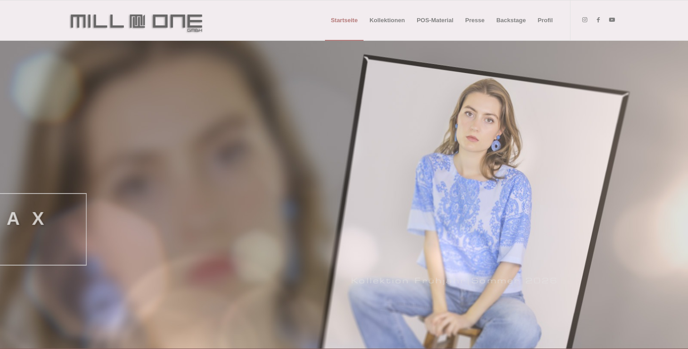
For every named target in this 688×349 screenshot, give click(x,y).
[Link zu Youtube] (612, 20)
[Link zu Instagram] (584, 20)
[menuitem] (344, 20)
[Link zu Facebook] (598, 20)
